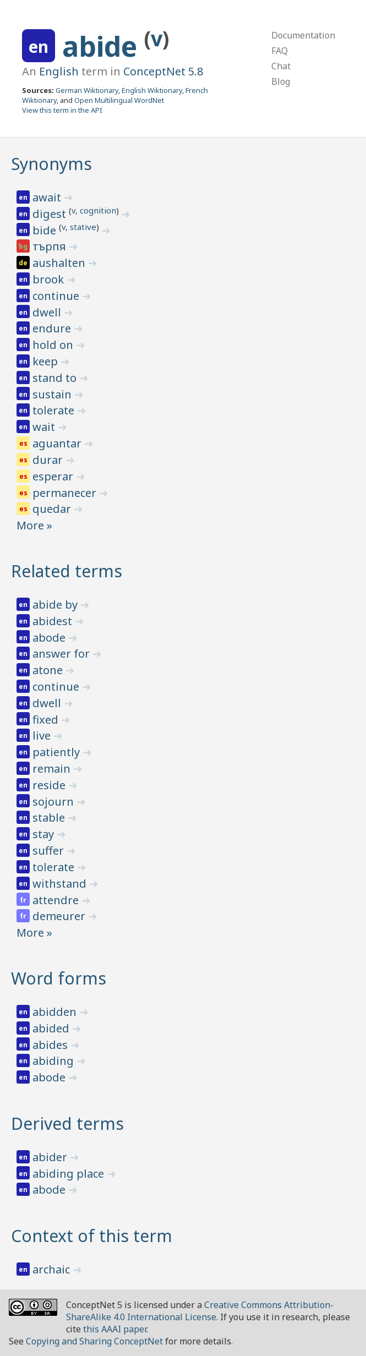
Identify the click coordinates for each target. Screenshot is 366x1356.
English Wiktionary (152, 90)
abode (50, 637)
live (42, 735)
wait (45, 426)
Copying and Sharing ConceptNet (94, 1341)
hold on (54, 344)
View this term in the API (62, 110)
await (48, 197)
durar (48, 459)
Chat (281, 66)
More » (34, 525)
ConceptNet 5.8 (163, 71)
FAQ (279, 51)
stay (44, 834)
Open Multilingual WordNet (119, 100)
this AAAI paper (114, 1329)
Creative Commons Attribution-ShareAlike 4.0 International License (200, 1311)
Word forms (58, 978)
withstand (60, 883)
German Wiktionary (87, 90)
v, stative (79, 226)
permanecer (65, 492)
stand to (55, 377)
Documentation (303, 35)
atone (48, 670)
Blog (280, 81)
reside (50, 785)
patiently (57, 752)
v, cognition (94, 210)
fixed (46, 719)
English (59, 71)
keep (46, 361)
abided (52, 1028)
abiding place (69, 1173)
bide (45, 230)
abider (51, 1157)
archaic (52, 1269)
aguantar (58, 443)
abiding (54, 1060)
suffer (49, 850)
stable (50, 817)
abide (103, 46)
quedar (53, 508)
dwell (48, 312)
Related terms (66, 571)
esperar (54, 476)
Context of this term (91, 1235)
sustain (53, 394)
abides (51, 1044)
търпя (50, 246)
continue (57, 295)
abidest (53, 621)
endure (53, 328)
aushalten (60, 262)
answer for (62, 653)
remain (52, 768)
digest (50, 213)
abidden (55, 1011)
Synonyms (51, 163)
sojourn (54, 801)
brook (49, 279)
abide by (56, 604)
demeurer (60, 916)
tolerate (54, 410)
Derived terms (67, 1123)
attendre (56, 900)
